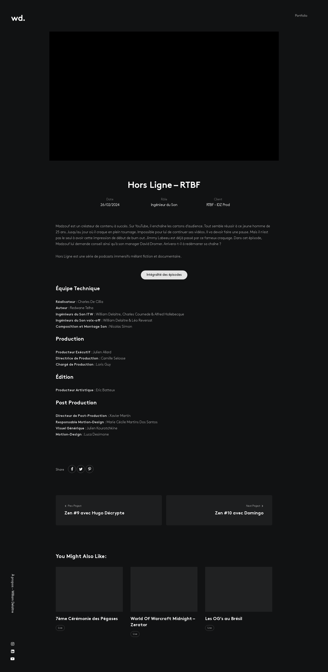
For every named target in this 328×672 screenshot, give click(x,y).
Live (60, 628)
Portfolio (301, 15)
